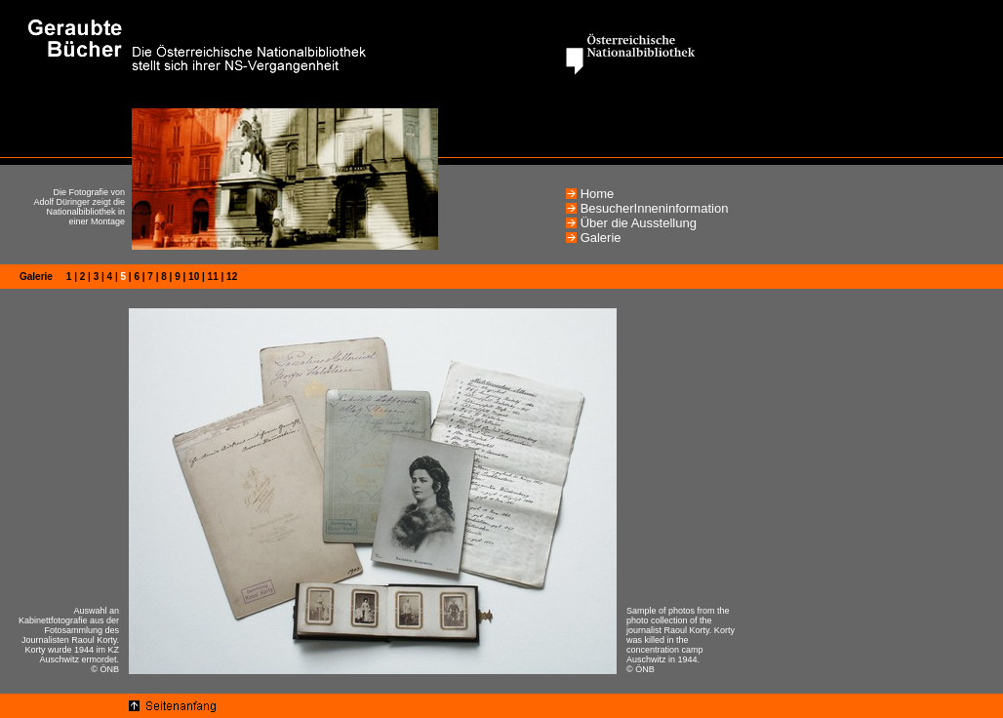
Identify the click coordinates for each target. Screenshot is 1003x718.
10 (193, 276)
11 (213, 276)
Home (598, 193)
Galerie (601, 237)
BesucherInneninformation (655, 208)
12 (231, 276)
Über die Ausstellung (639, 223)
